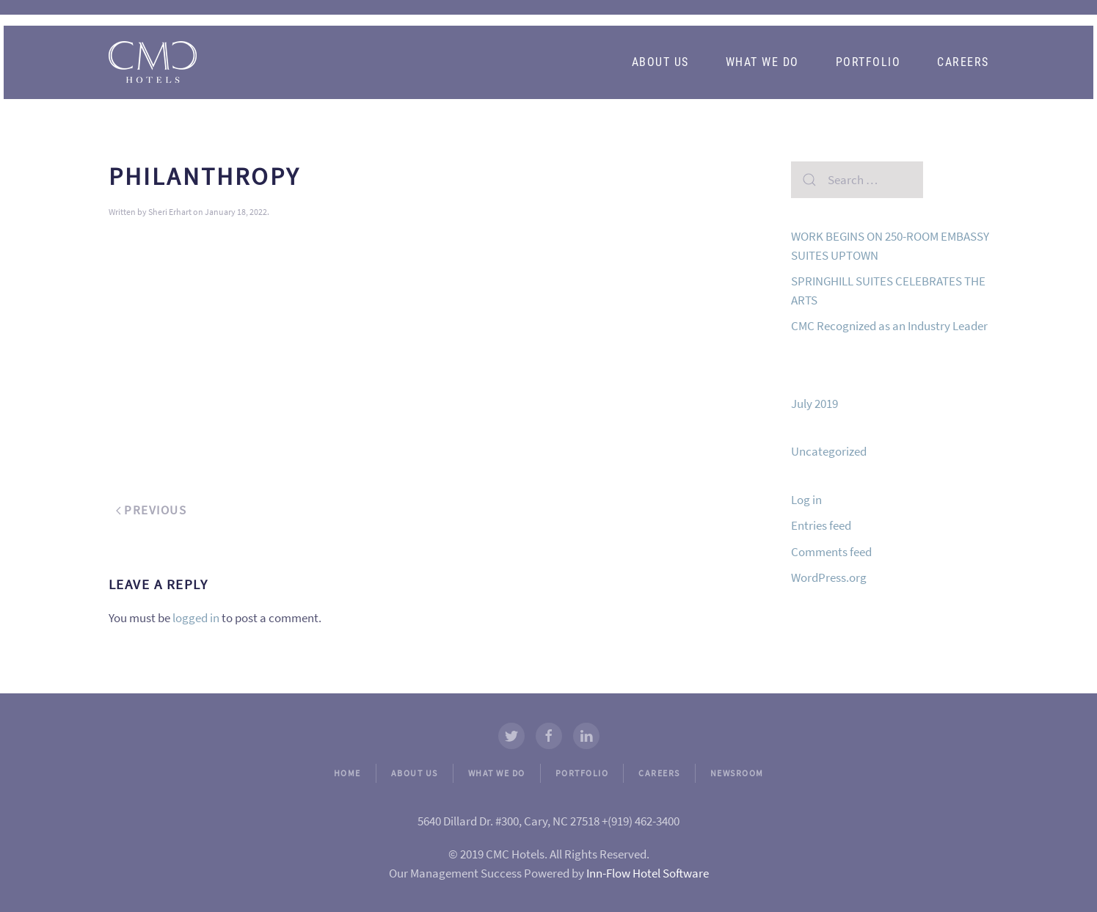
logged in (195, 618)
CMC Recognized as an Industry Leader (889, 326)
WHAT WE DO (496, 772)
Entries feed (821, 525)
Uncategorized (829, 451)
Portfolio (868, 62)
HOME (347, 772)
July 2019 (814, 403)
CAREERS (659, 772)
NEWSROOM (737, 772)
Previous (151, 510)
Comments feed (831, 552)
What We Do (762, 62)
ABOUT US (414, 772)
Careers (963, 62)
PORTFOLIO (582, 772)
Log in (806, 500)
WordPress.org (829, 577)
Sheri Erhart (170, 211)
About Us (660, 62)
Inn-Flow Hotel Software (647, 873)
